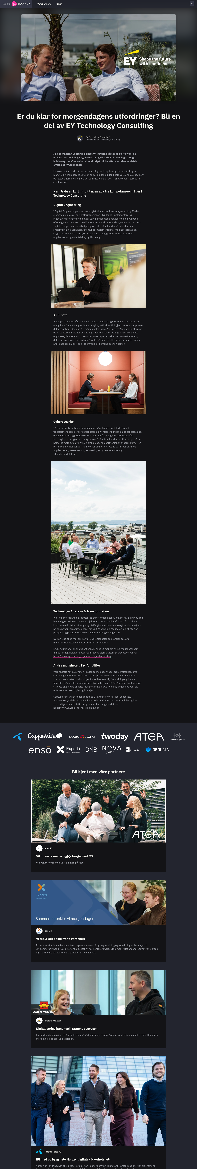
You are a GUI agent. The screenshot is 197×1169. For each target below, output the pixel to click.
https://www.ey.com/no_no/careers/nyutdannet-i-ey (82, 656)
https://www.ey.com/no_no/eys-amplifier (76, 707)
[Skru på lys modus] (192, 3)
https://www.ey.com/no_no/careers (88, 642)
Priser (59, 4)
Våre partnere (44, 4)
